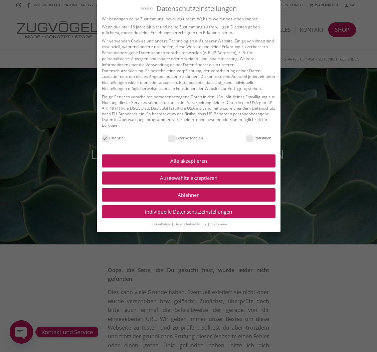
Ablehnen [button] (185, 195)
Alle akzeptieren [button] (185, 160)
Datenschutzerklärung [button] (187, 224)
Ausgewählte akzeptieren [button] (185, 177)
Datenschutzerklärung (119, 71)
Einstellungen (111, 82)
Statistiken (255, 137)
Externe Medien (182, 137)
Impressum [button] (215, 224)
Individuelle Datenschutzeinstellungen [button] (185, 211)
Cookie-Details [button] (157, 224)
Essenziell (110, 137)
